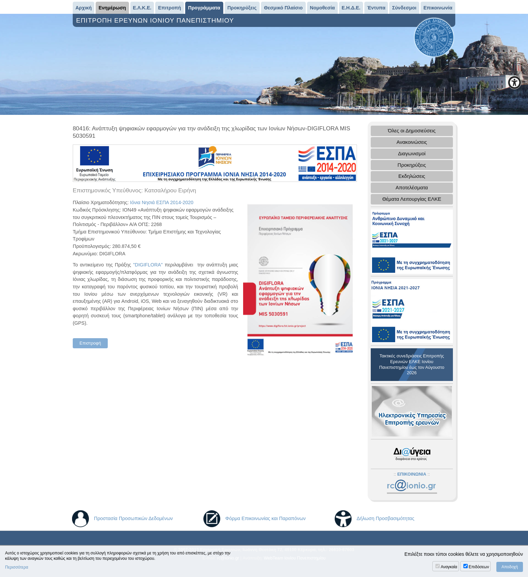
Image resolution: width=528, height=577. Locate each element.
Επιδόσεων (479, 567)
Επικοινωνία (437, 7)
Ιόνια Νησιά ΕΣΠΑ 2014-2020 (161, 202)
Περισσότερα (16, 567)
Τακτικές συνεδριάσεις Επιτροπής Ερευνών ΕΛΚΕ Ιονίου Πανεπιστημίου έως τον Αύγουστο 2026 (411, 364)
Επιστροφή (90, 343)
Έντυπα (376, 7)
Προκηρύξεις (242, 7)
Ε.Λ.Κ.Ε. (142, 7)
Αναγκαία (449, 567)
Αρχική (83, 7)
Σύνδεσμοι (404, 7)
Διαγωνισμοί (412, 153)
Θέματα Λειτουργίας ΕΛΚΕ (411, 199)
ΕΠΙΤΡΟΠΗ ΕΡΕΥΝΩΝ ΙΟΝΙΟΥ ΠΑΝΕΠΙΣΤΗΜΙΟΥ (156, 20)
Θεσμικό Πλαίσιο (283, 7)
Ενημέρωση (112, 7)
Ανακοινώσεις (411, 142)
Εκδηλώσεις (411, 176)
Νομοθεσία (322, 7)
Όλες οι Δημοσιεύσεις (412, 130)
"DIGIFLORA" (148, 264)
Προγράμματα (204, 7)
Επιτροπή (169, 7)
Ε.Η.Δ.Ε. (350, 7)
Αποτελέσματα (412, 187)
